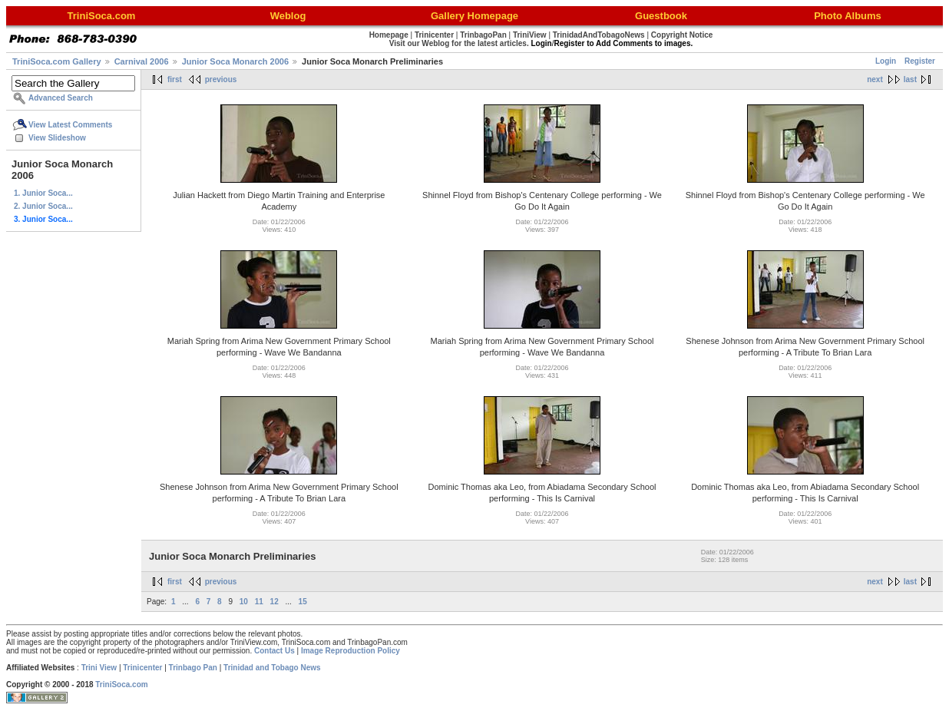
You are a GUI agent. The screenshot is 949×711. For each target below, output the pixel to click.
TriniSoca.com (121, 684)
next (875, 79)
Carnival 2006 (141, 61)
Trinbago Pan (193, 667)
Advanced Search (60, 98)
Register (919, 61)
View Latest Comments (70, 125)
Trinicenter (142, 667)
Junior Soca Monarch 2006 (235, 61)
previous (221, 79)
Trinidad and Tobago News (272, 667)
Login (885, 61)
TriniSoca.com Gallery (56, 61)
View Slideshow (57, 138)
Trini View (99, 667)
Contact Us (274, 651)
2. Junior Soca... (43, 206)
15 (303, 601)
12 (274, 601)
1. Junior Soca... (43, 193)
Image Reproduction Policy (350, 651)
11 (259, 601)
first (174, 79)
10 (244, 601)
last (910, 79)
